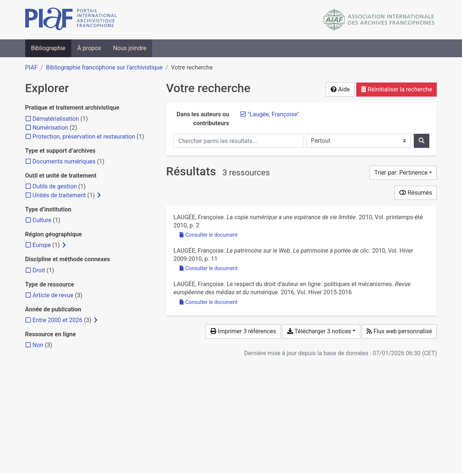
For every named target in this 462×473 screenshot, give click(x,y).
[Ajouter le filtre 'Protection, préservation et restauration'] (84, 136)
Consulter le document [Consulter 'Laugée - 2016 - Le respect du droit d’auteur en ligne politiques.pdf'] (208, 302)
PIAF (31, 67)
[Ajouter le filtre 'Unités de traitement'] (59, 195)
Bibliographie (48, 48)
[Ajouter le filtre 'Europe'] (42, 245)
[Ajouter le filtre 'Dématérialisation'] (56, 118)
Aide (340, 89)
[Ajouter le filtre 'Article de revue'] (53, 295)
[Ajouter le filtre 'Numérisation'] (50, 127)
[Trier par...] (403, 173)
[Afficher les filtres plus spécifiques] (99, 195)
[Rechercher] (421, 141)
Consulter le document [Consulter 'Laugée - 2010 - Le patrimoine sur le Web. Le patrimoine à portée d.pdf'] (208, 268)
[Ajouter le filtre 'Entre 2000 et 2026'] (57, 320)
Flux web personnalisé (399, 331)
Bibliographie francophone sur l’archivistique (104, 67)
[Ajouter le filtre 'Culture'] (42, 220)
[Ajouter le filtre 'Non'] (38, 345)
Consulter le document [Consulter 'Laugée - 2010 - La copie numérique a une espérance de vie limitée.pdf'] (208, 235)
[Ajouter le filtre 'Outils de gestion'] (55, 186)
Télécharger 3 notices (319, 331)
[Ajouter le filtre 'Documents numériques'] (64, 161)
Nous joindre (129, 48)
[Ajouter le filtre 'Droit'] (39, 270)
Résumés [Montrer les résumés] (415, 192)
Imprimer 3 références (243, 331)
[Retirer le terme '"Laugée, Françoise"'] (273, 114)
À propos (89, 48)
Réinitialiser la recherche (396, 89)
